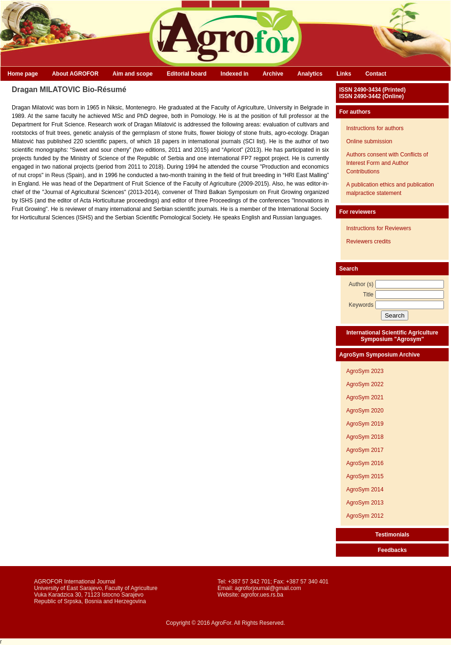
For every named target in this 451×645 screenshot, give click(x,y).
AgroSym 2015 (364, 476)
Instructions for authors (375, 128)
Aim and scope (133, 73)
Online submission (369, 141)
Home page (23, 73)
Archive (273, 73)
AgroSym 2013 (364, 502)
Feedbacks (392, 550)
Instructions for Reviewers (378, 228)
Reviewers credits (368, 241)
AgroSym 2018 (364, 437)
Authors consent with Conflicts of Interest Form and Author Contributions (387, 163)
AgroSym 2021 (364, 397)
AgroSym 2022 (364, 384)
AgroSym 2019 (364, 423)
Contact (376, 73)
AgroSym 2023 (364, 371)
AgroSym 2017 (364, 450)
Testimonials (392, 534)
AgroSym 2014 (364, 489)
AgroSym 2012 (364, 516)
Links (343, 73)
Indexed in (235, 73)
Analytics (309, 73)
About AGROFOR (75, 73)
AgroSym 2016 (364, 463)
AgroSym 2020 (364, 410)
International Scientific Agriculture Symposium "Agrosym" (392, 335)
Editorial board (187, 73)
